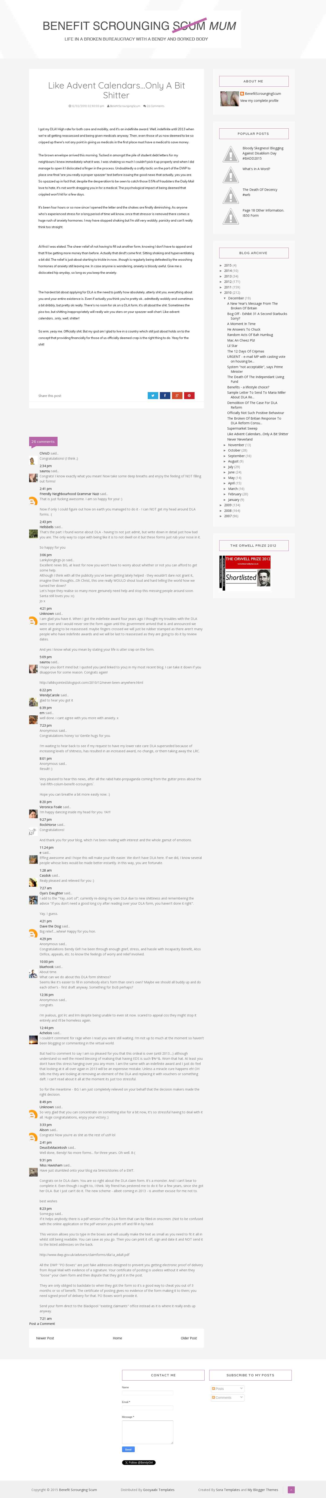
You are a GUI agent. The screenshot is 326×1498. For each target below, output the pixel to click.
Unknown (47, 613)
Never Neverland (240, 439)
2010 (228, 292)
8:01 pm (46, 758)
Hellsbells (47, 527)
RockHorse (48, 824)
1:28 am (46, 870)
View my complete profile (259, 100)
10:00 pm (47, 961)
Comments (222, 1397)
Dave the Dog (50, 926)
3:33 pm (46, 1124)
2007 (228, 516)
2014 (228, 270)
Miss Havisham (51, 1165)
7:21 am (46, 1318)
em (42, 713)
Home (117, 1338)
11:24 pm (47, 847)
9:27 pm (46, 819)
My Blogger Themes (262, 1490)
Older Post (189, 1338)
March (233, 488)
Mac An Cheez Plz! (241, 340)
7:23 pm (46, 725)
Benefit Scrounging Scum (78, 1490)
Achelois (46, 1033)
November (236, 445)
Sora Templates (228, 1490)
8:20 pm (46, 802)
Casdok (45, 875)
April (232, 483)
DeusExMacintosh (53, 1147)
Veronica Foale (51, 807)
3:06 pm (46, 555)
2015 (228, 265)
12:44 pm (47, 1028)
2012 (228, 281)
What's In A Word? (256, 169)
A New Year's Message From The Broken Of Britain (252, 305)
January (234, 499)
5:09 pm (46, 657)
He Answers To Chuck (243, 329)
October (234, 450)
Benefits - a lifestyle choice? (248, 387)
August (234, 461)
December (236, 298)
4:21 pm (46, 608)
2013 (228, 276)
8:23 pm (46, 1208)
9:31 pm (46, 1160)
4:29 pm (46, 939)
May (232, 477)
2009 (228, 505)
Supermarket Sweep (242, 428)
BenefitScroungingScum (263, 94)
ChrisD (45, 453)
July (231, 467)
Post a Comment (42, 1323)
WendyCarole (50, 695)
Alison (44, 1130)
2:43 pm (46, 522)
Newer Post (45, 1338)
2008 (228, 510)
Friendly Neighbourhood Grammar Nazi (69, 494)
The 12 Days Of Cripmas (245, 351)
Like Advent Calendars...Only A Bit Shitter (257, 434)
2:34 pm (46, 466)
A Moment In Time (241, 323)
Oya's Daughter (51, 893)
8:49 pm (46, 1102)
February (235, 494)
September (237, 456)
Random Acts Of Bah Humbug (250, 334)
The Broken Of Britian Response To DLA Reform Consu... (254, 420)
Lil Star (232, 345)
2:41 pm (46, 488)
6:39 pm (46, 707)
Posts (218, 1389)
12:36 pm (47, 994)
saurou (45, 471)
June (232, 472)
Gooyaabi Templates (159, 1490)
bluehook (47, 966)
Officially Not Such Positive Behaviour (255, 412)
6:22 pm (46, 690)
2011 (228, 287)
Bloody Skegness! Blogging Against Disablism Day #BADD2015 (263, 153)
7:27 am (46, 888)
